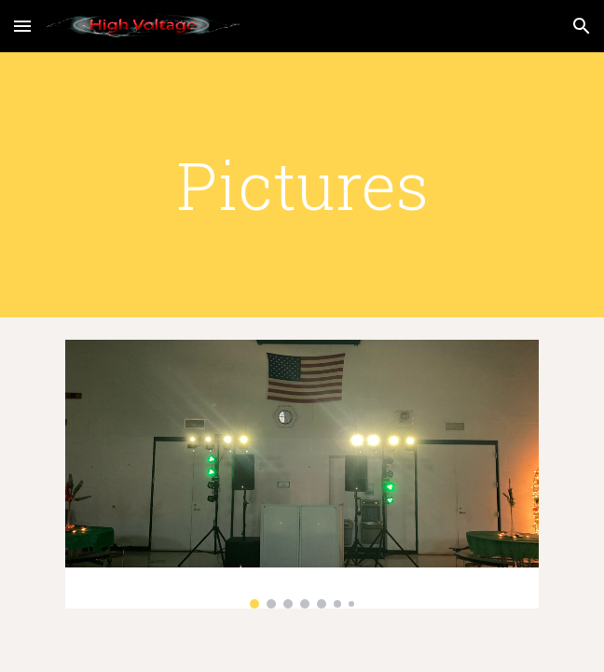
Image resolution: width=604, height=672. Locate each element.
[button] (22, 25)
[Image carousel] (301, 474)
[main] (301, 184)
